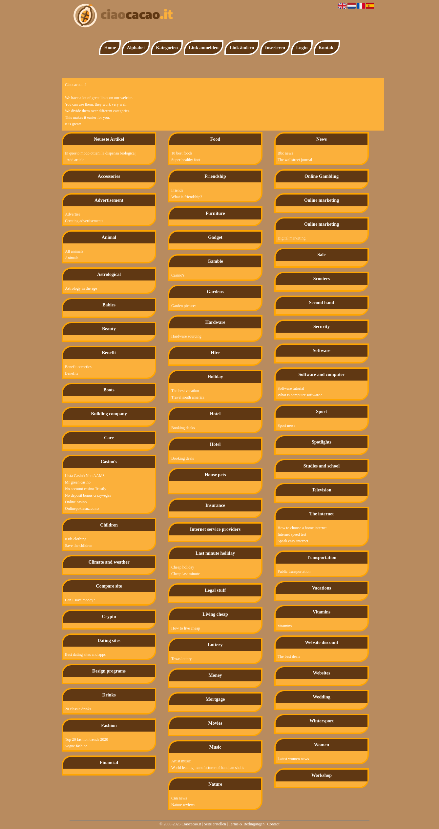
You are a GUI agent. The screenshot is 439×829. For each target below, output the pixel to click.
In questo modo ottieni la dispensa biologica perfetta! (97, 153)
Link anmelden (204, 47)
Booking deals (182, 458)
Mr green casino (78, 482)
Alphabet (136, 47)
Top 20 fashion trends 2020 (86, 739)
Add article (75, 159)
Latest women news (293, 758)
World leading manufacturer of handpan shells (207, 767)
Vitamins (285, 626)
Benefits (71, 373)
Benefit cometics (78, 366)
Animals (71, 258)
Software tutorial (291, 388)
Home (110, 47)
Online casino (76, 502)
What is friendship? (186, 197)
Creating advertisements (84, 220)
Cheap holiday (182, 567)
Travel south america (187, 397)
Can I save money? (80, 600)
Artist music (181, 761)
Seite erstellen (215, 824)
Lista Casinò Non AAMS (85, 475)
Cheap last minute (185, 573)
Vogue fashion (76, 746)
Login (301, 47)
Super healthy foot (185, 159)
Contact (273, 824)
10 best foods (181, 153)
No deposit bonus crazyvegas (88, 495)
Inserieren (275, 47)
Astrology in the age (81, 288)
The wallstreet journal (295, 159)
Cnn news (179, 798)
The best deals (289, 656)
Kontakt (327, 47)
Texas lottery (181, 658)
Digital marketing (291, 238)
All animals (74, 251)
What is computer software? (300, 395)
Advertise (72, 214)
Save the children (78, 545)
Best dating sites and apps (85, 654)
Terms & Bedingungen (246, 824)
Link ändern (241, 47)
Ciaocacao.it (191, 824)
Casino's (177, 275)
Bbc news (285, 153)
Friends (177, 190)
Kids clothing (75, 539)
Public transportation (294, 571)
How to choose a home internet (302, 528)
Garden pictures (183, 305)
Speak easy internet (293, 541)
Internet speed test (292, 534)
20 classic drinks (78, 709)
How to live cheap (185, 628)
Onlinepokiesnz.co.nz (82, 508)
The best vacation (185, 390)
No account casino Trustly (85, 489)
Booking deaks (183, 427)
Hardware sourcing (186, 336)
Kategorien (167, 47)
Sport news (286, 425)
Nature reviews (183, 804)
